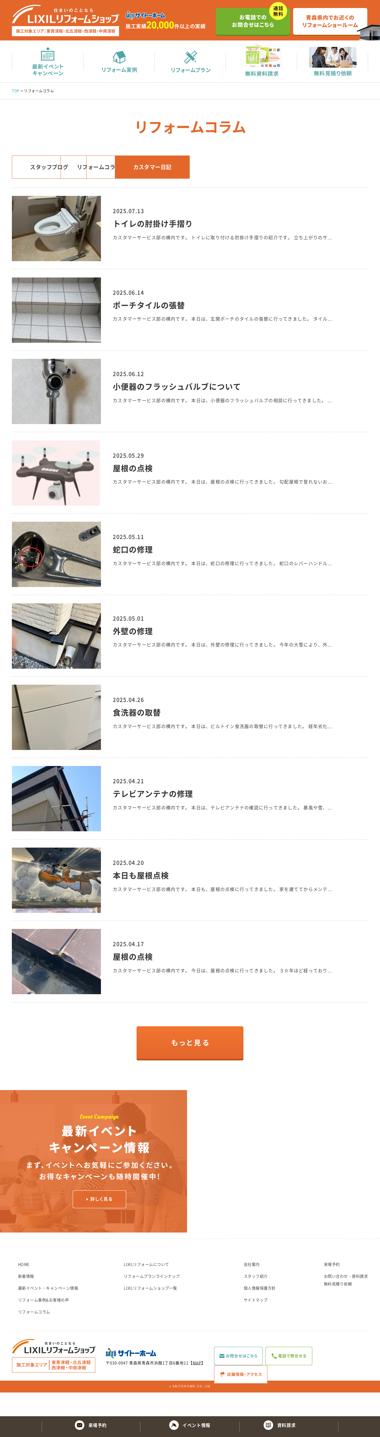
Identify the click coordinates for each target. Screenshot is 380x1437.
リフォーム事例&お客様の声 (43, 1323)
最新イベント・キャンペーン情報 (48, 1311)
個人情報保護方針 (260, 1311)
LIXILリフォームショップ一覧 (150, 1311)
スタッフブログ (54, 169)
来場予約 (332, 1288)
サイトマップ (256, 1323)
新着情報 (26, 1300)
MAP (197, 1386)
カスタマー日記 (235, 169)
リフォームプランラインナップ (152, 1300)
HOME (24, 1288)
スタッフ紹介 (256, 1300)
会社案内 (252, 1288)
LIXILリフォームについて (146, 1288)
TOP (16, 91)
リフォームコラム (145, 169)
